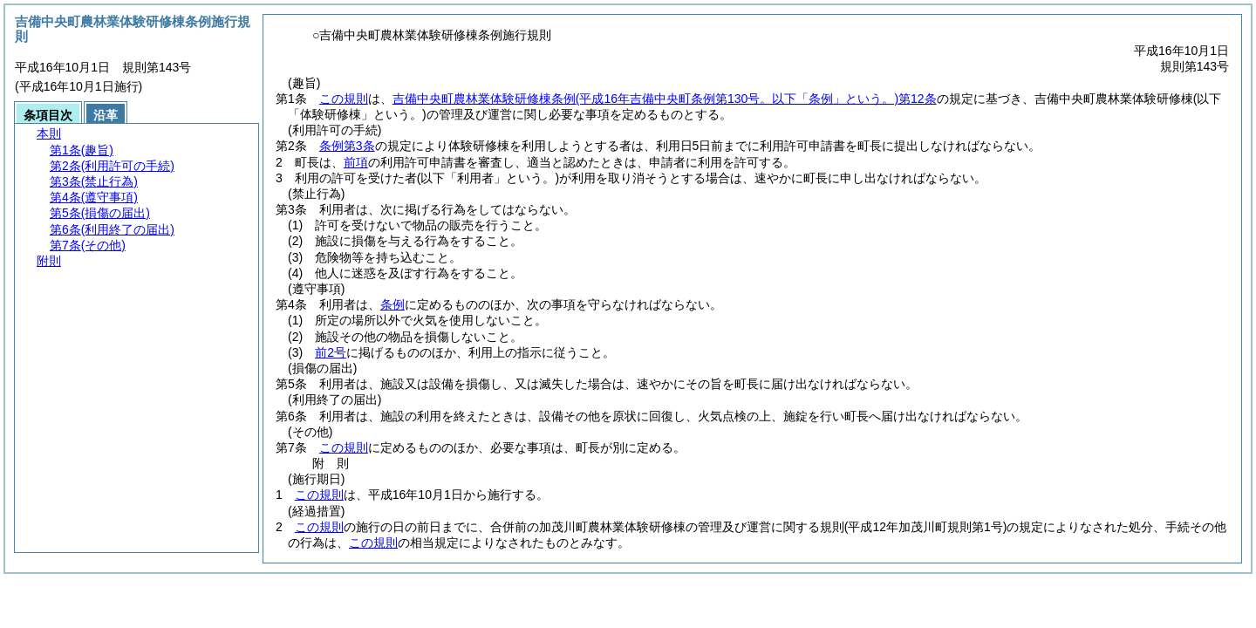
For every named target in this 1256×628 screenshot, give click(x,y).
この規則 (343, 99)
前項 (356, 162)
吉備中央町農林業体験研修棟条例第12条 (664, 99)
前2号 (330, 352)
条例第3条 (347, 146)
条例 (392, 304)
